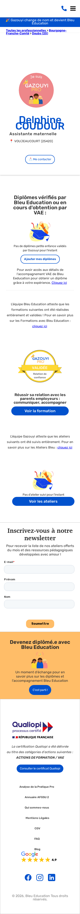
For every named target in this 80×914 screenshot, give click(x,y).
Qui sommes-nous (37, 807)
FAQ (37, 838)
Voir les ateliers (43, 501)
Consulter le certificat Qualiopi (40, 768)
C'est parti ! (40, 690)
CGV (37, 828)
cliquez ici (39, 326)
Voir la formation (40, 411)
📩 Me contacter (40, 159)
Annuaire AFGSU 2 (37, 797)
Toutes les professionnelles (26, 30)
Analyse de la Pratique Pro (36, 786)
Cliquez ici (59, 283)
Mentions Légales (37, 818)
